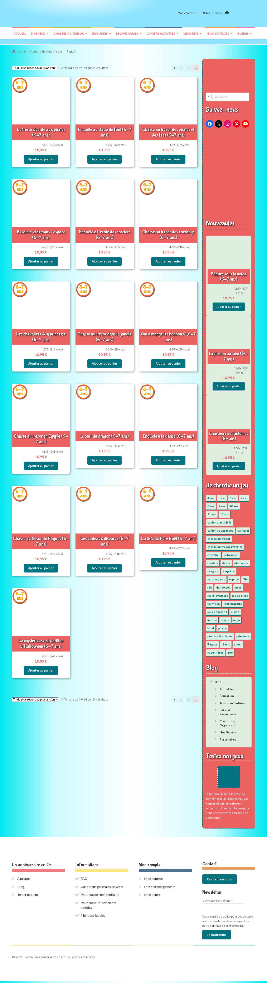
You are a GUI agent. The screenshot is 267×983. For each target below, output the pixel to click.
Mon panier (152, 897)
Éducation (227, 694)
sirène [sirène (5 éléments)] (226, 642)
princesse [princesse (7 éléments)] (242, 634)
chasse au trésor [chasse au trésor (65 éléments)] (218, 536)
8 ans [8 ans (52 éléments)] (210, 504)
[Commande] (35, 66)
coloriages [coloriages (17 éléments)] (231, 553)
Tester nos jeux (28, 897)
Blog (218, 680)
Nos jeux (38, 37)
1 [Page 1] (181, 66)
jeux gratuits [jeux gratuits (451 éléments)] (233, 601)
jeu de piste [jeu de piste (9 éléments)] (240, 593)
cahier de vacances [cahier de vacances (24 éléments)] (220, 528)
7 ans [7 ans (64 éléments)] (244, 496)
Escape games (127, 37)
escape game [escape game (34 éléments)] (216, 577)
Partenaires (228, 737)
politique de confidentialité (226, 928)
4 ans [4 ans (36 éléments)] (210, 496)
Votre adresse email (217, 903)
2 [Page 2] (188, 66)
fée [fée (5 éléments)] (209, 585)
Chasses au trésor (69, 37)
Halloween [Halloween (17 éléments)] (223, 585)
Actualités (227, 687)
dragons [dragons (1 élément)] (213, 569)
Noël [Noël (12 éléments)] (210, 626)
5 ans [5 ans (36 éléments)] (221, 496)
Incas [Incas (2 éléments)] (238, 585)
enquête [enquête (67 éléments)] (228, 569)
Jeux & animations (232, 701)
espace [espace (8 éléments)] (234, 577)
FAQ (84, 881)
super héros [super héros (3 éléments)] (215, 650)
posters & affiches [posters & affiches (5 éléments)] (219, 634)
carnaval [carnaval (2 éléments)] (243, 528)
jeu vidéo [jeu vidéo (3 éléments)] (213, 601)
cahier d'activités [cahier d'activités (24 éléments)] (219, 520)
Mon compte (186, 16)
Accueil (20, 37)
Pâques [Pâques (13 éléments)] (212, 642)
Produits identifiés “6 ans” (47, 49)
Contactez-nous (219, 881)
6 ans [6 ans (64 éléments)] (233, 496)
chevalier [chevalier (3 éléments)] (213, 553)
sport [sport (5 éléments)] (238, 642)
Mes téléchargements (159, 889)
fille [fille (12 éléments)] (245, 577)
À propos (23, 881)
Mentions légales (93, 918)
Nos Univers (228, 730)
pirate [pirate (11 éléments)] (222, 626)
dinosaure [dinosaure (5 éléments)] (241, 561)
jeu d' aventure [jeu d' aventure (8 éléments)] (217, 593)
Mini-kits (190, 37)
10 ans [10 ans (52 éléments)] (233, 504)
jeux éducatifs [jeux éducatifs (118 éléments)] (217, 609)
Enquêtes (100, 37)
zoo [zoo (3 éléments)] (230, 650)
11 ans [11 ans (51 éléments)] (211, 512)
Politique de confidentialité (100, 897)
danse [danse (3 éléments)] (226, 561)
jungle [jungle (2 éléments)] (235, 609)
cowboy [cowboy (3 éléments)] (212, 561)
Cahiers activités (160, 37)
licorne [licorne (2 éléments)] (212, 618)
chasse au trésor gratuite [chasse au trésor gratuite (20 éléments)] (225, 544)
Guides (242, 37)
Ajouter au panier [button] (41, 155)
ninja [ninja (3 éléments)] (236, 618)
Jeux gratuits (218, 37)
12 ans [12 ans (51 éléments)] (224, 512)
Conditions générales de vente (102, 889)
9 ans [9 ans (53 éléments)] (221, 504)
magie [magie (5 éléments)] (225, 618)
